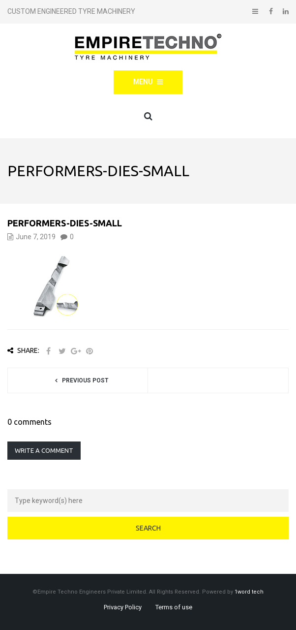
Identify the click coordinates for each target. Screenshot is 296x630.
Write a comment (44, 450)
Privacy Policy (123, 607)
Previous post (85, 380)
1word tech (249, 592)
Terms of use (173, 607)
